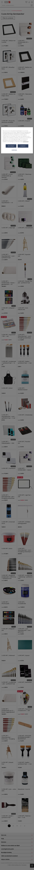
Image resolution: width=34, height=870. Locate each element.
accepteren (22, 145)
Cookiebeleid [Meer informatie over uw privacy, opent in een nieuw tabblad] (25, 141)
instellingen (14, 149)
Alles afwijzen (11, 145)
